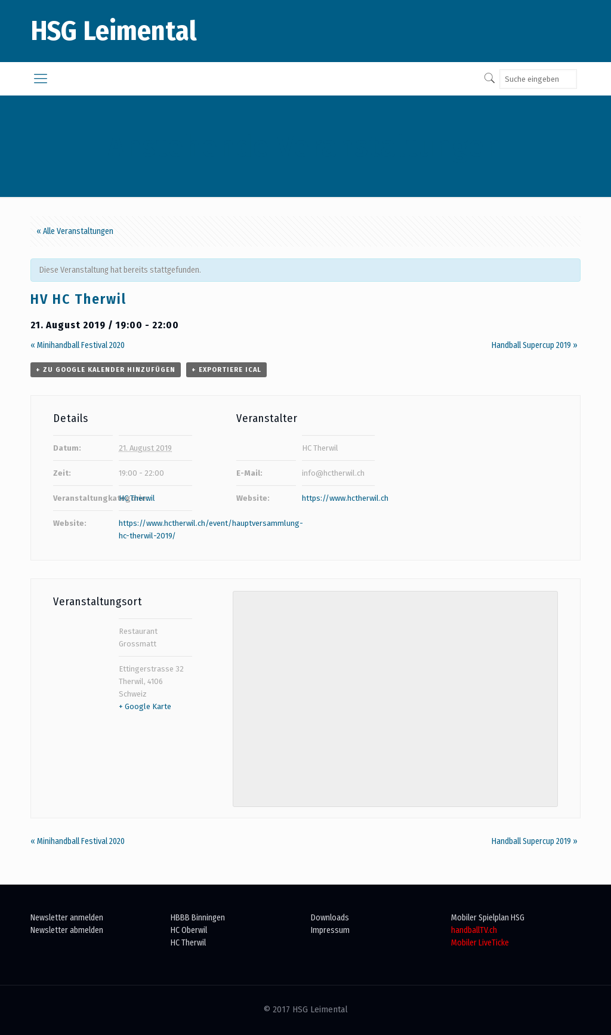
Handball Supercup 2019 (535, 345)
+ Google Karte (145, 706)
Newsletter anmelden (66, 918)
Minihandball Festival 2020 (77, 345)
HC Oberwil (189, 930)
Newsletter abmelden (66, 930)
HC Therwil (137, 498)
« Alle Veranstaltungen (74, 231)
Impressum (330, 930)
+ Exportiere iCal (226, 370)
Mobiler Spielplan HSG (487, 918)
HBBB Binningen (198, 918)
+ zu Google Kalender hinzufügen (105, 370)
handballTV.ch (474, 930)
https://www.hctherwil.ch (345, 498)
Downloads (330, 918)
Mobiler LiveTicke (480, 943)
